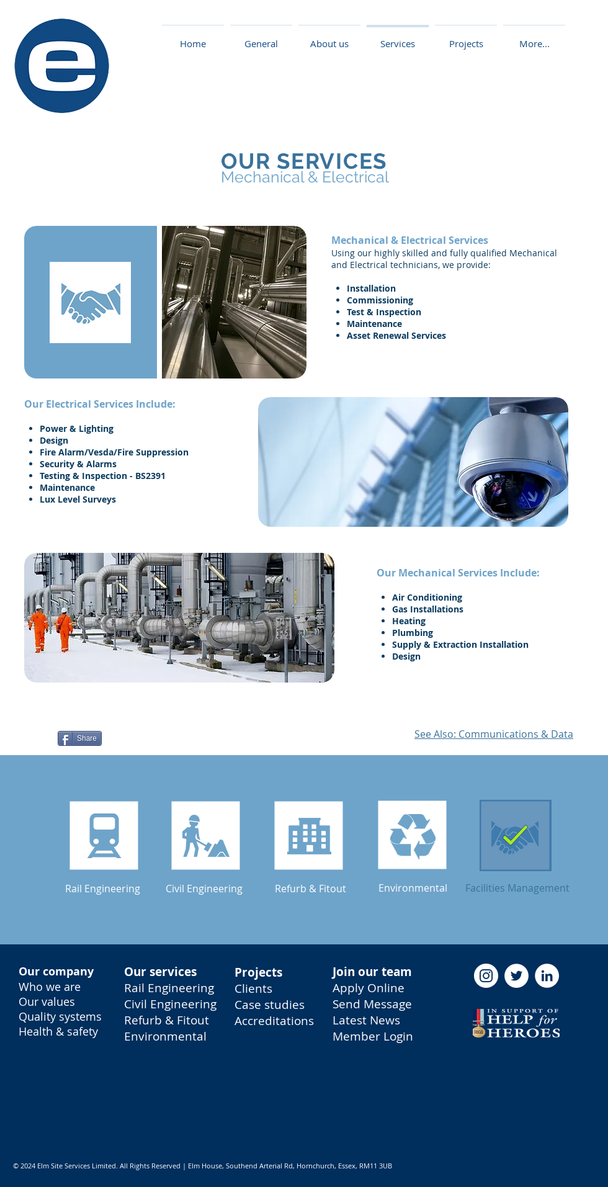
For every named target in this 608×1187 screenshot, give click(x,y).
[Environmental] (413, 888)
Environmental (165, 1036)
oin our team (374, 972)
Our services (160, 972)
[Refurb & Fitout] (310, 888)
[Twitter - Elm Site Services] (516, 976)
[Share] (80, 738)
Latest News (366, 1020)
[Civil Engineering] (204, 888)
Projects (258, 972)
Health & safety (58, 1031)
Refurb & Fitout (166, 1020)
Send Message (372, 1004)
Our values (47, 1001)
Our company (56, 971)
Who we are (50, 986)
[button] (466, 38)
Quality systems (60, 1016)
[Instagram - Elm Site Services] (486, 976)
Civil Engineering (170, 1004)
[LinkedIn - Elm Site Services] (547, 976)
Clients (253, 988)
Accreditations (274, 1021)
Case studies (270, 1005)
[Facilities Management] (517, 888)
